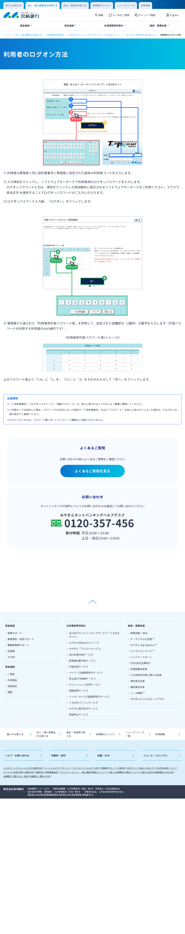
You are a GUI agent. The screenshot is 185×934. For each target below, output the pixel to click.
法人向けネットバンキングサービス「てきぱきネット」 (95, 35)
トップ (6, 35)
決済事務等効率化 (55, 35)
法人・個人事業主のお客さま (28, 35)
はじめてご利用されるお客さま (140, 35)
